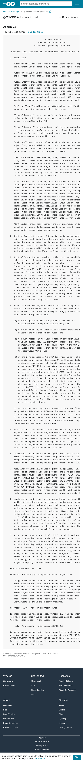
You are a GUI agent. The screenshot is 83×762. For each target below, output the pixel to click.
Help (33, 694)
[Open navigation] (77, 4)
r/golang (62, 718)
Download (7, 705)
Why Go (7, 676)
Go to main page (68, 17)
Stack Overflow (37, 690)
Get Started (37, 676)
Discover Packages (11, 11)
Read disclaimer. (35, 32)
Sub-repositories (66, 686)
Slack (61, 714)
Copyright (42, 737)
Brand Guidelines (10, 723)
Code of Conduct (10, 727)
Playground (36, 681)
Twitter (62, 705)
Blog (5, 710)
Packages (64, 676)
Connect (63, 700)
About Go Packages (67, 690)
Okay (77, 757)
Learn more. (41, 758)
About (6, 700)
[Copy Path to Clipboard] (50, 11)
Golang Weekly (65, 727)
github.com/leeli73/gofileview (36, 11)
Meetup (62, 723)
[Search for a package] (43, 3)
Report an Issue (42, 749)
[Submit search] (69, 3)
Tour (33, 686)
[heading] (11, 4)
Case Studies (9, 686)
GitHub (62, 710)
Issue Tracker (9, 714)
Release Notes (9, 718)
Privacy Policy (42, 745)
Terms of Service (42, 741)
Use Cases (8, 681)
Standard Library (66, 681)
